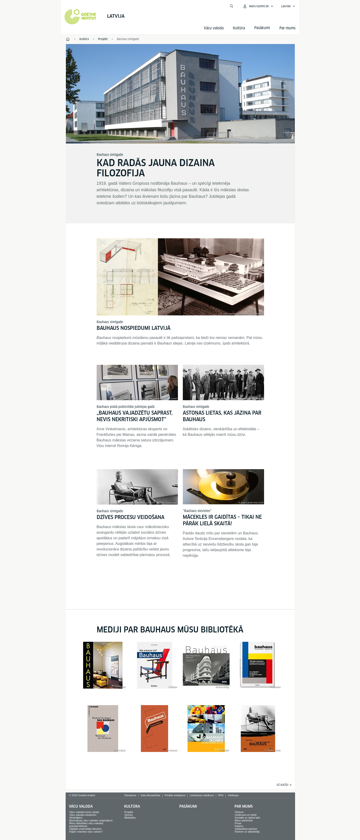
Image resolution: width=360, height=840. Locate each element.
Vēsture (239, 812)
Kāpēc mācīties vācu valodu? (85, 831)
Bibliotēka (130, 817)
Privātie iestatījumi (175, 795)
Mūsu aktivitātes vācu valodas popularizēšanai (86, 824)
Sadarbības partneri (246, 828)
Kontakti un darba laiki (247, 817)
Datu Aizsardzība (150, 795)
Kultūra (239, 28)
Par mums (287, 28)
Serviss (128, 814)
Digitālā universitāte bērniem (85, 828)
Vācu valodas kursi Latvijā (84, 812)
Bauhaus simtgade (128, 39)
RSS (221, 795)
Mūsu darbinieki (244, 820)
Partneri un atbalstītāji (247, 831)
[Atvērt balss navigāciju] (288, 6)
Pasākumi (188, 806)
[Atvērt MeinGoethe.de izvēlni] (258, 6)
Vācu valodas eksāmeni (82, 814)
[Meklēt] (231, 6)
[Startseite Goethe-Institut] (80, 16)
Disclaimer (130, 795)
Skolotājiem (75, 817)
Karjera (239, 826)
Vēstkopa (233, 795)
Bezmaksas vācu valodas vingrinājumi (90, 820)
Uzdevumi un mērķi (246, 814)
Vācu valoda (214, 28)
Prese (238, 823)
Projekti (128, 812)
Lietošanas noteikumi (202, 795)
